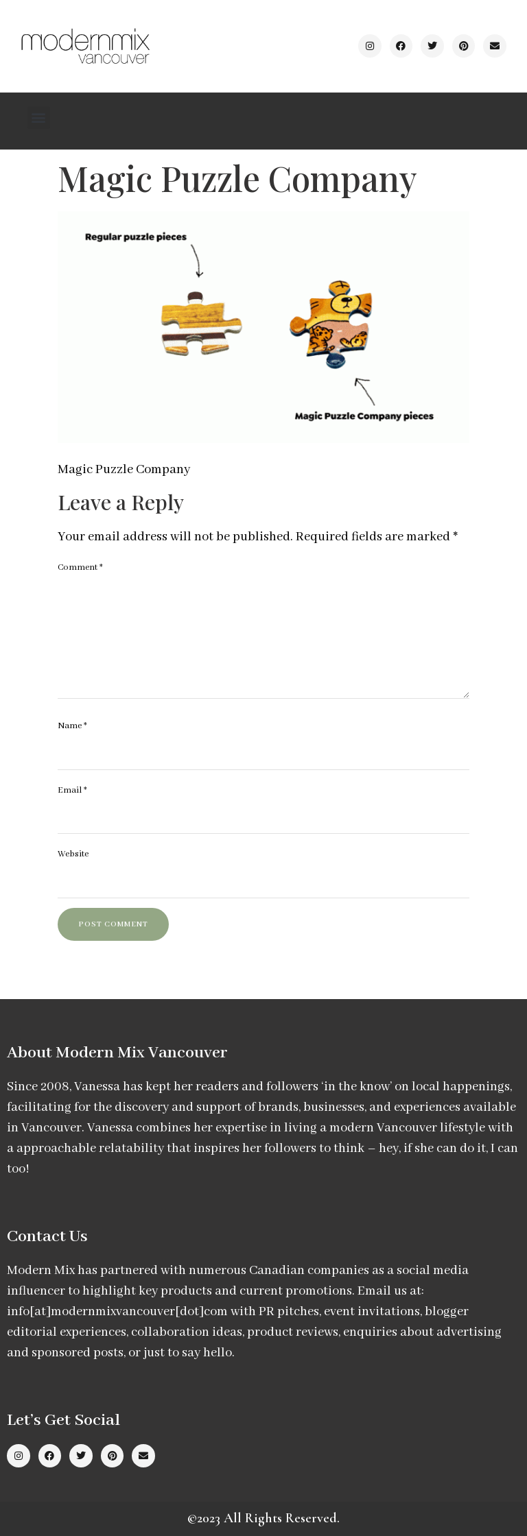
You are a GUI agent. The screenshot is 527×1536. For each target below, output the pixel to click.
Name (72, 726)
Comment (80, 567)
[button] (38, 117)
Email (72, 790)
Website (73, 854)
